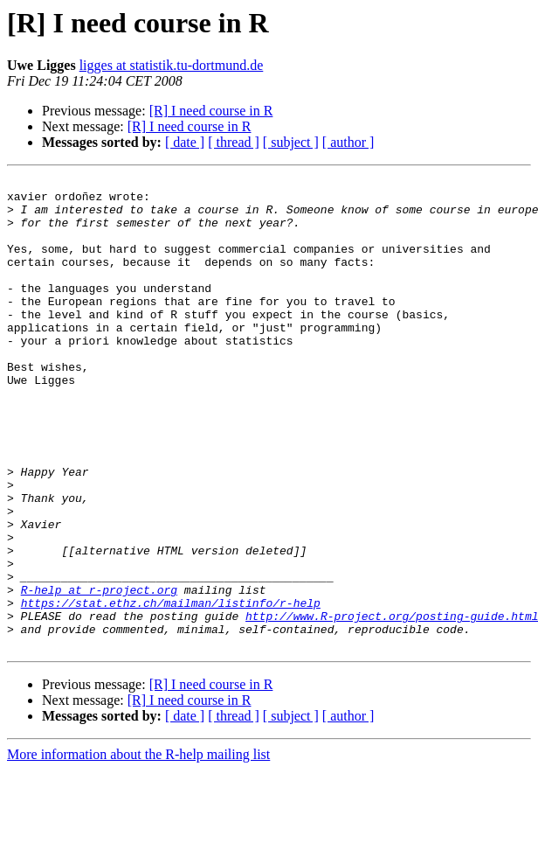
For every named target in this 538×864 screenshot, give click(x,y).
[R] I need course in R (211, 110)
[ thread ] (233, 142)
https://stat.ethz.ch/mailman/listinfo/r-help (171, 689)
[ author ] (348, 142)
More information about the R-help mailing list (138, 848)
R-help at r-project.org (99, 673)
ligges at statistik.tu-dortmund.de (171, 65)
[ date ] (184, 142)
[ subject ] (291, 142)
